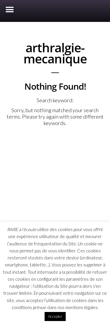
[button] (9, 9)
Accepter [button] (55, 316)
